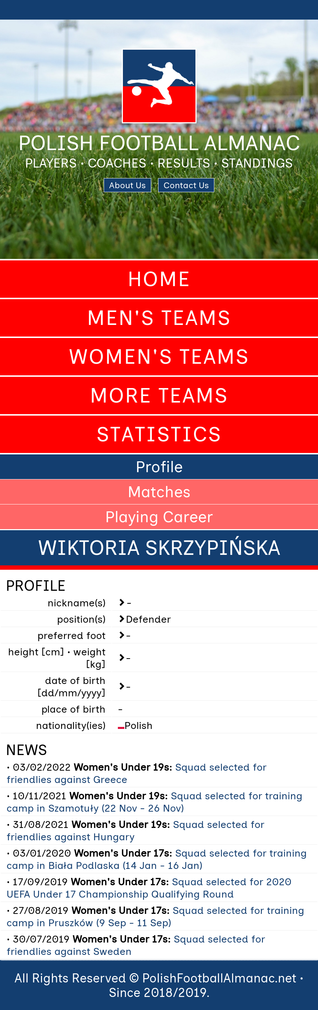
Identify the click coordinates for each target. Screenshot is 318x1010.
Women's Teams (159, 357)
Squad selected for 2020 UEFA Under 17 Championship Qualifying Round (149, 887)
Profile (159, 466)
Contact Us (186, 185)
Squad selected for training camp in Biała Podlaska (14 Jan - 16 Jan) (157, 859)
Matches (159, 491)
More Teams (159, 395)
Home (159, 279)
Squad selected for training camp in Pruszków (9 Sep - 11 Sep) (155, 916)
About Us (127, 185)
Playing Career (159, 516)
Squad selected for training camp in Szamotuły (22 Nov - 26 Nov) (154, 802)
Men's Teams (159, 318)
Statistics (159, 434)
